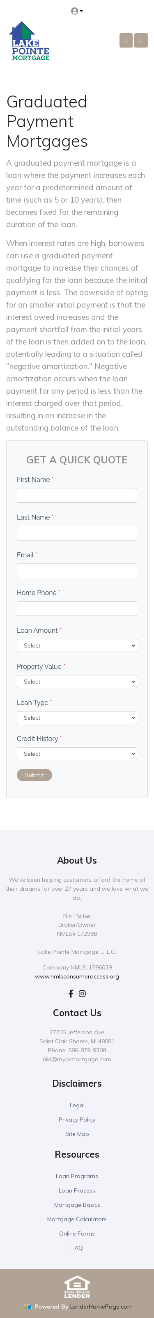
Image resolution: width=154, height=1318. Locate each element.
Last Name (35, 517)
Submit (34, 775)
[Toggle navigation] (141, 40)
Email (27, 555)
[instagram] (82, 994)
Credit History (39, 739)
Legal (77, 1105)
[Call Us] (126, 40)
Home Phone (38, 593)
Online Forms (77, 1233)
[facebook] (71, 994)
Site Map (77, 1134)
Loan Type (34, 703)
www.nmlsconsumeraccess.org (77, 976)
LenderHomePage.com (101, 1306)
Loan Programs (77, 1176)
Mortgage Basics (77, 1205)
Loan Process (77, 1190)
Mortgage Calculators (77, 1219)
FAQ (77, 1248)
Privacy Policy (77, 1119)
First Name (35, 479)
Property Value (41, 666)
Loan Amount (39, 630)
